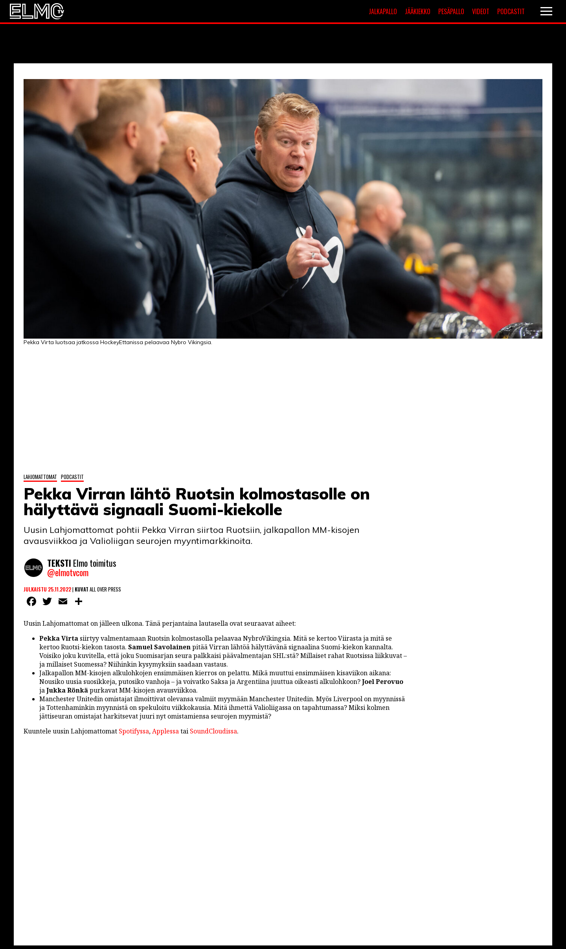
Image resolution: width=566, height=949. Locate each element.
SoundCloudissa (213, 731)
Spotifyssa (134, 731)
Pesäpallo (451, 11)
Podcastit (511, 11)
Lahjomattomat (40, 477)
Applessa (165, 731)
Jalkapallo (383, 11)
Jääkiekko (417, 11)
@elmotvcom (67, 572)
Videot (480, 11)
